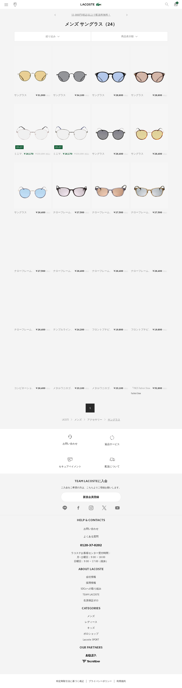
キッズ (91, 628)
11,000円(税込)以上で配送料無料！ (91, 15)
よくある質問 (91, 536)
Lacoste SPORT (91, 639)
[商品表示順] (129, 36)
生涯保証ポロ (91, 600)
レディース (91, 622)
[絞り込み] (52, 36)
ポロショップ (91, 633)
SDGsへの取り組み (91, 588)
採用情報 (91, 582)
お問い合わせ (91, 529)
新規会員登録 (91, 497)
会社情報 (91, 577)
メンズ (91, 616)
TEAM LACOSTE (91, 594)
